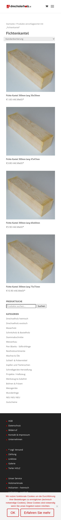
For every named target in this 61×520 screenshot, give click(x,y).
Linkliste (12, 458)
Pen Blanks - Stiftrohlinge (18, 346)
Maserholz (11, 328)
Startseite (10, 24)
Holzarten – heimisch (18, 487)
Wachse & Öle (13, 355)
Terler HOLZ (14, 468)
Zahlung (12, 454)
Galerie (11, 463)
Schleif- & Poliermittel (16, 360)
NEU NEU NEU (13, 397)
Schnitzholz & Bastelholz (18, 332)
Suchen (41, 306)
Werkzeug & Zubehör (16, 378)
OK (13, 512)
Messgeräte (12, 388)
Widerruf (12, 430)
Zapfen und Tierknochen (18, 364)
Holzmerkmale (15, 483)
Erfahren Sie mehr (37, 512)
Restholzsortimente (15, 351)
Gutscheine (11, 402)
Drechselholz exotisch (17, 323)
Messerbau (11, 341)
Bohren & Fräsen (14, 383)
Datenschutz (14, 425)
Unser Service (15, 478)
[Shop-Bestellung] (29, 39)
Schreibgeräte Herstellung (19, 369)
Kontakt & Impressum (19, 434)
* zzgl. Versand (15, 449)
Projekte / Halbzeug (15, 374)
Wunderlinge (12, 392)
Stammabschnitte (14, 337)
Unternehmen (15, 439)
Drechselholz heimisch (17, 318)
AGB (10, 420)
